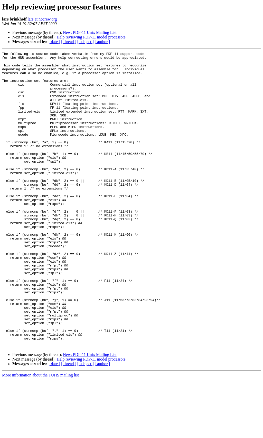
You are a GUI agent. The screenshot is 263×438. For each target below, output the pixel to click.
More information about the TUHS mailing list (40, 433)
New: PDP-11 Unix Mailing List (89, 32)
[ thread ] (68, 41)
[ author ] (102, 41)
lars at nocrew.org (42, 19)
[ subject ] (85, 41)
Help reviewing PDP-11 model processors (91, 37)
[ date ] (54, 41)
